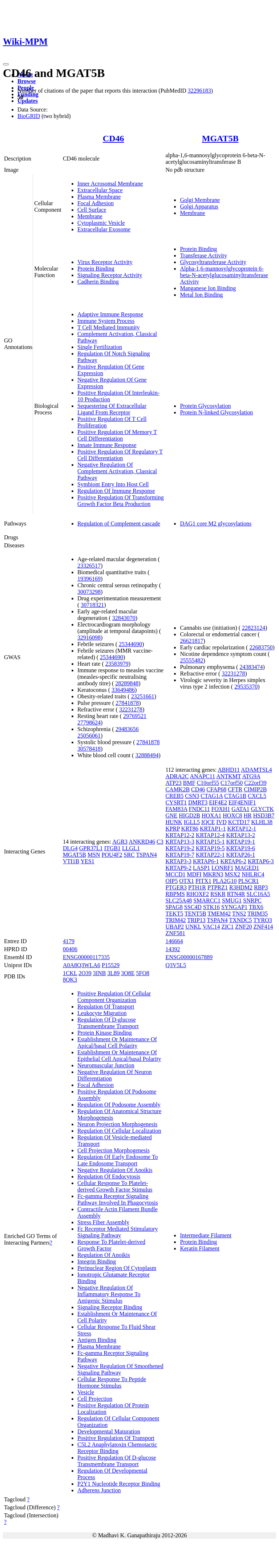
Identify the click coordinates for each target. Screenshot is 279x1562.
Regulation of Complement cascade (118, 523)
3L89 (113, 973)
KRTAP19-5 (210, 848)
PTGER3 (176, 887)
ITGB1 (112, 848)
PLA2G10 (225, 881)
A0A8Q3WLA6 (81, 965)
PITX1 (203, 881)
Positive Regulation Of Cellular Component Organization (114, 996)
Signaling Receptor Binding (109, 1307)
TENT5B (195, 913)
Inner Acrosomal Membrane (110, 183)
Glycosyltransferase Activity (213, 262)
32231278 (130, 709)
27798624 (89, 722)
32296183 (199, 91)
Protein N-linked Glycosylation (216, 412)
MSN (94, 855)
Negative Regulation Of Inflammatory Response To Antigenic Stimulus (109, 1294)
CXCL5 (257, 796)
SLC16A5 (258, 894)
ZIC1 (227, 927)
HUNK (173, 822)
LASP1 (201, 868)
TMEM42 (219, 913)
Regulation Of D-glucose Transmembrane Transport (108, 1023)
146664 (174, 941)
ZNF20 (243, 927)
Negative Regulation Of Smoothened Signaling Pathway (120, 1369)
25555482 (191, 660)
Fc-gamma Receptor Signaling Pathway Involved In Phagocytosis (117, 1199)
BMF (189, 783)
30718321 (92, 605)
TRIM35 (257, 913)
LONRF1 (222, 868)
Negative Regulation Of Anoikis (115, 1170)
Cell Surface (91, 210)
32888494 (146, 755)
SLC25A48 (178, 900)
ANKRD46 (142, 842)
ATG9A (251, 776)
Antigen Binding (96, 1340)
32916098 (89, 637)
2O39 (85, 973)
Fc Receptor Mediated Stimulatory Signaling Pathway (117, 1232)
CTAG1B (235, 796)
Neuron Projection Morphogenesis (117, 1124)
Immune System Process (105, 321)
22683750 (260, 647)
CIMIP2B (255, 789)
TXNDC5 (240, 920)
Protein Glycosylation (205, 406)
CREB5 (174, 796)
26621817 (191, 641)
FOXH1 (220, 809)
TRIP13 (196, 920)
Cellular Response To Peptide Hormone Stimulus (111, 1382)
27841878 (127, 703)
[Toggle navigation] (6, 64)
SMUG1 (232, 900)
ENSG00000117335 (86, 957)
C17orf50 (232, 783)
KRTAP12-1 (241, 828)
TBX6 (256, 907)
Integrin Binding (96, 1261)
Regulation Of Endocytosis (108, 1176)
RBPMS (175, 894)
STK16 (211, 907)
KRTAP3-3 (178, 861)
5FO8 (142, 973)
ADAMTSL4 (256, 770)
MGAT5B (220, 138)
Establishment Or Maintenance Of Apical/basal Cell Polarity (117, 1042)
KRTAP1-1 (213, 828)
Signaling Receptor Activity (109, 275)
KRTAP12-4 (210, 835)
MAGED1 (247, 868)
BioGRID (28, 116)
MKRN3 (213, 874)
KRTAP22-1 (210, 855)
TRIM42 (175, 920)
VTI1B (71, 861)
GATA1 (240, 809)
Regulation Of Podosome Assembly (119, 1104)
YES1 (87, 861)
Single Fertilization (99, 347)
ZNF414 (263, 927)
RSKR (218, 894)
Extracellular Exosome (103, 229)
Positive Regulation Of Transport (115, 1438)
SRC (129, 855)
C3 (160, 842)
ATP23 (173, 783)
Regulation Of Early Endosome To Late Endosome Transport (117, 1160)
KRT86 (189, 828)
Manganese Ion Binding (208, 288)
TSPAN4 (146, 855)
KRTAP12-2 (179, 835)
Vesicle (85, 1392)
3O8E (127, 973)
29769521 (134, 716)
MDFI (194, 874)
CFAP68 (216, 789)
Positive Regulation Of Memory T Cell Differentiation (117, 435)
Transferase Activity (203, 255)
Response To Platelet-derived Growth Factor (111, 1245)
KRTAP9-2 (178, 868)
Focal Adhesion (95, 203)
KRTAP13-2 (240, 835)
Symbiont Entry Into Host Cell (113, 484)
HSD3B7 (264, 815)
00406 (70, 949)
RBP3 (261, 887)
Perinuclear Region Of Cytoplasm (116, 1268)
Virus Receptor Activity (105, 262)
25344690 (130, 644)
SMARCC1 (207, 900)
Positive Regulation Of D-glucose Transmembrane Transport (116, 1461)
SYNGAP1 (234, 907)
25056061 (89, 736)
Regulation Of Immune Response (116, 491)
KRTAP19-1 (240, 842)
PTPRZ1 (217, 887)
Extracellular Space (100, 190)
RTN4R (236, 894)
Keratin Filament (199, 1248)
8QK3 (70, 980)
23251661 (142, 696)
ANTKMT (228, 776)
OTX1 (186, 881)
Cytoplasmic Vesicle (101, 223)
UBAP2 (174, 927)
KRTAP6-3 (261, 861)
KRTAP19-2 (179, 848)
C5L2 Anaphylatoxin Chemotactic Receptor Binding (117, 1447)
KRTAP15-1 (210, 842)
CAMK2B (177, 789)
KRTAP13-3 (179, 842)
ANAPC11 (202, 776)
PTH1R (197, 887)
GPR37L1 (91, 848)
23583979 (117, 664)
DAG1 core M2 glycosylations (215, 523)
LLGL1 (131, 848)
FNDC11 (199, 809)
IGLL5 (192, 822)
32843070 (124, 618)
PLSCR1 (248, 881)
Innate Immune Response (107, 445)
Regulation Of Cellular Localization (119, 1131)
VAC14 (211, 927)
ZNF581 (175, 933)
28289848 (126, 683)
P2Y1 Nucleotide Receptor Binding (118, 1484)
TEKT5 (174, 913)
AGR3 (120, 842)
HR (248, 815)
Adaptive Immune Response (110, 314)
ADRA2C (177, 776)
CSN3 (192, 796)
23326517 (89, 566)
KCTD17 (239, 822)
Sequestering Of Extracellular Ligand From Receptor (111, 409)
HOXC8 (232, 815)
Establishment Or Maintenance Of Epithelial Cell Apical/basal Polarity (119, 1055)
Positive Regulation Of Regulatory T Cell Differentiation (120, 455)
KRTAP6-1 (206, 861)
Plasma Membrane (99, 197)
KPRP (172, 828)
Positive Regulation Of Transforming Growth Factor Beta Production (120, 500)
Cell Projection (94, 1399)
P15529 (111, 965)
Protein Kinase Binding (104, 1033)
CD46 (113, 138)
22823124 (253, 628)
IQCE (208, 822)
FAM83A (176, 809)
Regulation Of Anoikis (103, 1255)
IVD (221, 822)
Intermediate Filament (205, 1235)
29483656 (127, 729)
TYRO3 (262, 920)
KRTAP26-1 (240, 855)
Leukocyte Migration (102, 1013)
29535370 (246, 686)
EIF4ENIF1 (242, 802)
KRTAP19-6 (240, 848)
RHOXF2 (197, 894)
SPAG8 (173, 907)
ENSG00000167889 (189, 957)
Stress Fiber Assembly (103, 1222)
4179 (68, 941)
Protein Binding (95, 268)
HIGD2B (189, 815)
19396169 (89, 579)
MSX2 (232, 874)
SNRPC (252, 900)
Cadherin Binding (98, 282)
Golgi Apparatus (199, 206)
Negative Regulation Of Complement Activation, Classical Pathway (117, 471)
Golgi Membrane (200, 200)
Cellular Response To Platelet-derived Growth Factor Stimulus (115, 1186)
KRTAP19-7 (179, 855)
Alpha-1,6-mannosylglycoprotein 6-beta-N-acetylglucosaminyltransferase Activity (224, 275)
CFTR (235, 789)
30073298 (89, 592)
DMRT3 (197, 802)
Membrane (89, 216)
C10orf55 (208, 783)
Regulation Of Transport (105, 1006)
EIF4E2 (218, 802)
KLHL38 (261, 822)
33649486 (123, 690)
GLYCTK (262, 809)
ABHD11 (229, 770)
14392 (172, 949)
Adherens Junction (99, 1490)
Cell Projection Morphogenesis (113, 1150)
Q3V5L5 (175, 965)
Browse (26, 81)
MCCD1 (175, 874)
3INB (99, 973)
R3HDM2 (240, 887)
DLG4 (70, 848)
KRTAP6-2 (234, 861)
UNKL (193, 927)
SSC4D (193, 907)
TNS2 (239, 913)
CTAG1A (212, 796)
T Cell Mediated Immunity (108, 327)
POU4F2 (112, 855)
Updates (27, 101)
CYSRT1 (176, 802)
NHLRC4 (253, 874)
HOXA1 (211, 815)
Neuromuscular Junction (105, 1065)
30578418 (89, 749)
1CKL (70, 973)
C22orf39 (255, 783)
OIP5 (171, 881)
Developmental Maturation (108, 1431)
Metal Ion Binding (201, 295)
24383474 (251, 667)
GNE (171, 815)
